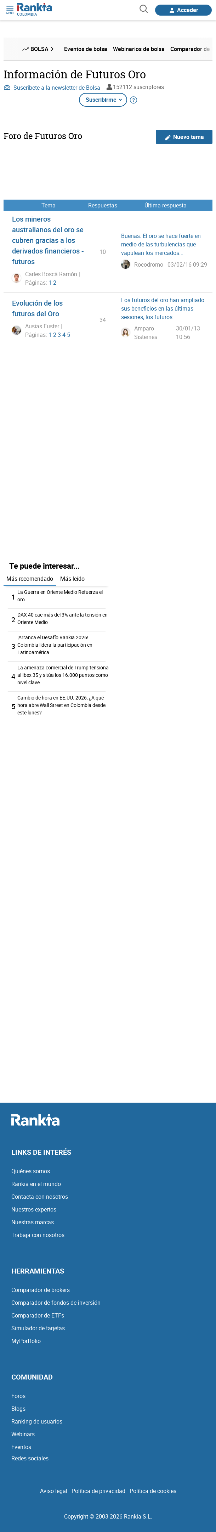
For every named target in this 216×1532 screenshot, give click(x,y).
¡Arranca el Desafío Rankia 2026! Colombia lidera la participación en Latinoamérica (54, 645)
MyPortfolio (26, 1341)
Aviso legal (53, 1491)
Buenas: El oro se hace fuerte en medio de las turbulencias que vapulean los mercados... (161, 244)
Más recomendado (29, 579)
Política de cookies (153, 1491)
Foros (18, 1396)
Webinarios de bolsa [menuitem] (139, 49)
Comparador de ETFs (37, 1315)
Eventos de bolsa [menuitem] (85, 49)
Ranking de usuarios (36, 1421)
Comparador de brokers (40, 1290)
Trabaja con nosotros (37, 1235)
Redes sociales (30, 1458)
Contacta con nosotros (39, 1196)
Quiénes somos (30, 1171)
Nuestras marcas (32, 1222)
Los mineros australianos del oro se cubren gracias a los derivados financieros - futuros (48, 240)
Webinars (23, 1434)
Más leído (72, 579)
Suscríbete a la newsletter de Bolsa (52, 87)
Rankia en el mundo (36, 1184)
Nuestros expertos (33, 1209)
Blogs (18, 1409)
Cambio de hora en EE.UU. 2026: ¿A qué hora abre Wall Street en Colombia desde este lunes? (61, 705)
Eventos (21, 1447)
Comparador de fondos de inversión (56, 1303)
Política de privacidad (98, 1491)
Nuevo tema (184, 137)
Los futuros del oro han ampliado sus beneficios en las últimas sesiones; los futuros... (162, 308)
